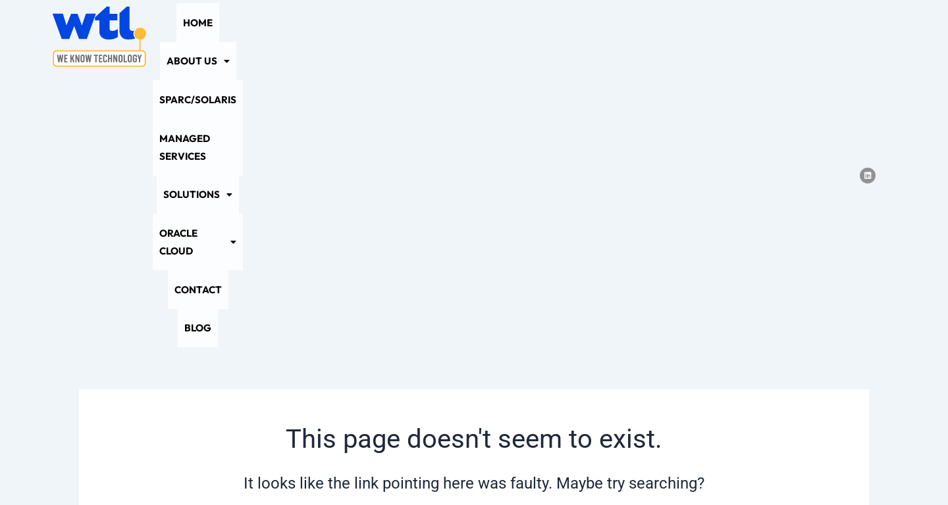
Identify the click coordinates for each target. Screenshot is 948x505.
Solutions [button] (557, 36)
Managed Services (460, 36)
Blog (778, 36)
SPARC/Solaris (358, 36)
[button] (275, 36)
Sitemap (456, 469)
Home (215, 36)
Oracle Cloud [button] (648, 36)
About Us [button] (275, 36)
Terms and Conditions (548, 469)
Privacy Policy (382, 469)
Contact (728, 36)
